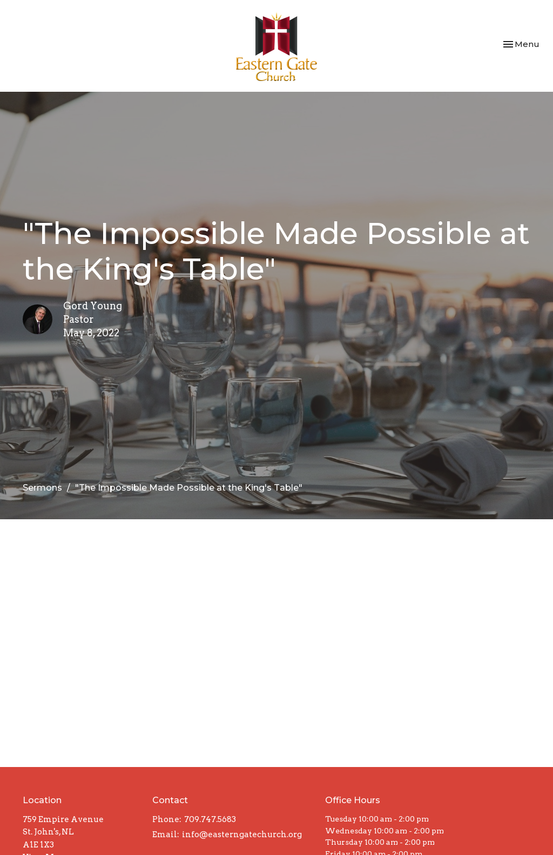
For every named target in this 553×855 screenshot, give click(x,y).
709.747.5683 (210, 819)
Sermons (42, 488)
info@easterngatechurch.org (242, 834)
